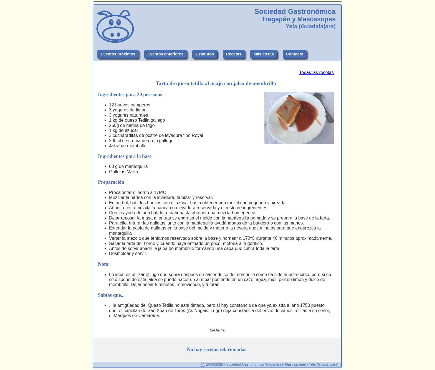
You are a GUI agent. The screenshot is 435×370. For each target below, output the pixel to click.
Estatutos (205, 54)
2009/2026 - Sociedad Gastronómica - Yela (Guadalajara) (269, 364)
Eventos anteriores (166, 54)
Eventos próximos (118, 54)
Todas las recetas (316, 72)
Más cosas (264, 54)
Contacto (294, 54)
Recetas (233, 54)
